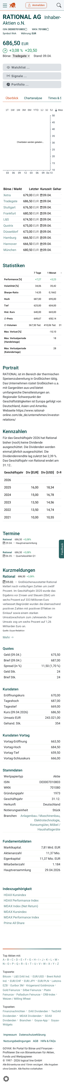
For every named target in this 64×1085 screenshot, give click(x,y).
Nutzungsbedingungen (17, 1041)
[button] (6, 1079)
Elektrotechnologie (47, 820)
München (9, 250)
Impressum (10, 1034)
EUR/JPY (29, 981)
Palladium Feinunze (28, 994)
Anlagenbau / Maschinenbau (40, 816)
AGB (35, 1041)
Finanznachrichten (14, 1011)
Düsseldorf (10, 231)
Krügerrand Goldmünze (40, 985)
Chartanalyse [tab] (33, 98)
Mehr (8, 637)
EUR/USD (38, 976)
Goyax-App (41, 1020)
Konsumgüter (39, 824)
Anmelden (36, 5)
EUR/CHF (15, 981)
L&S (6, 219)
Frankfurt (9, 213)
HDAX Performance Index (21, 900)
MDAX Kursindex (15, 912)
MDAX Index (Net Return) (21, 906)
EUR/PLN (43, 981)
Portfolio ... (18, 84)
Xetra (7, 195)
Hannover (10, 244)
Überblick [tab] (12, 98)
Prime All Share (14, 923)
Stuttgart (9, 207)
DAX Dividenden (38, 1011)
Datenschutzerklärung (32, 1034)
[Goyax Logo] (12, 5)
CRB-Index (49, 994)
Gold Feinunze (11, 990)
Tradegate (10, 201)
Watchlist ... (18, 67)
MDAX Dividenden (30, 1016)
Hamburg (9, 237)
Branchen (25, 1020)
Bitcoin (7, 976)
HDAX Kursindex (15, 895)
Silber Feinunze (32, 990)
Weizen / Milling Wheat (17, 998)
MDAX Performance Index (21, 917)
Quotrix (8, 225)
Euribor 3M (17, 985)
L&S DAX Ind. (22, 976)
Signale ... (17, 76)
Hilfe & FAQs (48, 1041)
